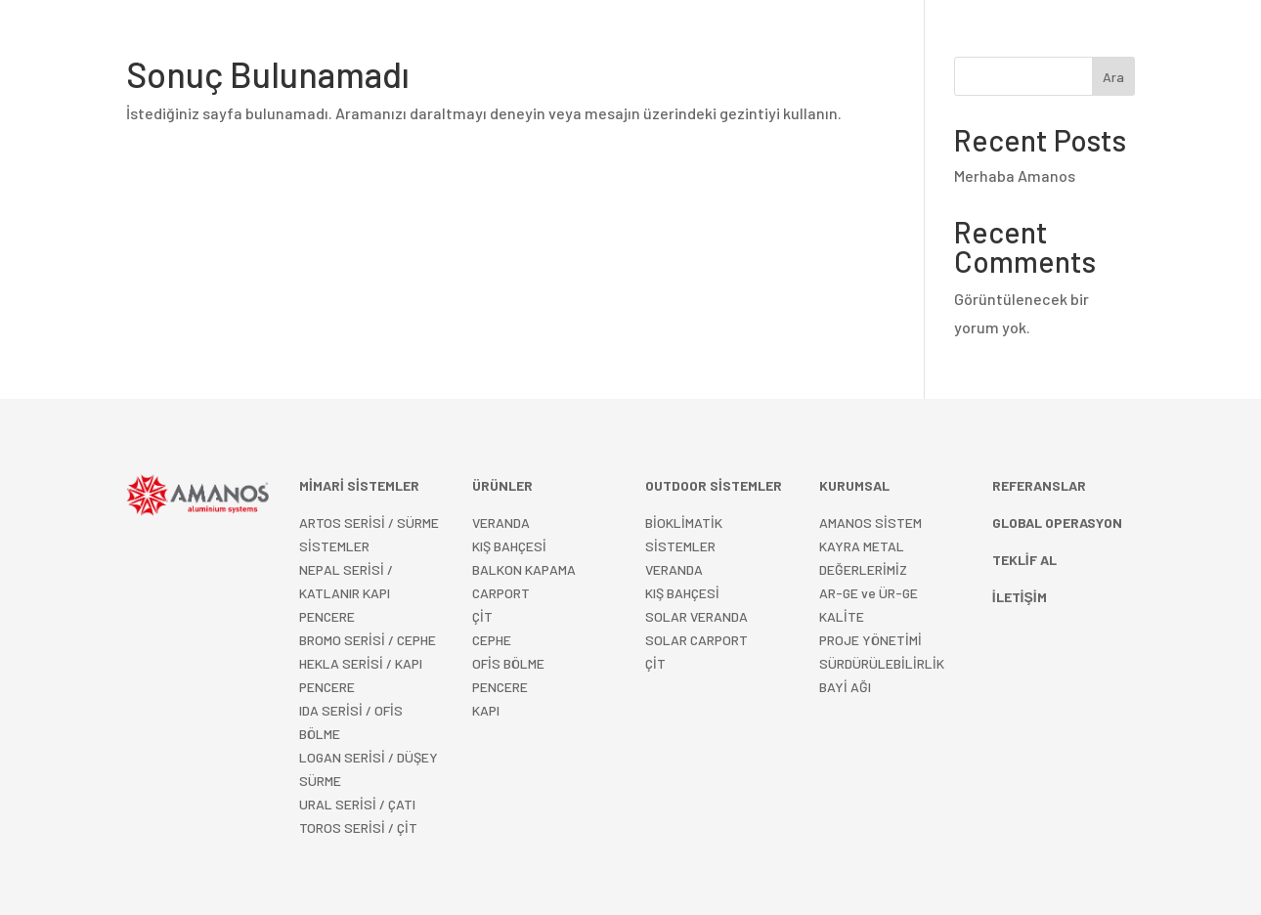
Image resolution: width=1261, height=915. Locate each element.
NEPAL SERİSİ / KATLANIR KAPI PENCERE (346, 593)
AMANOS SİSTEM (870, 522)
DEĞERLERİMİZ (863, 569)
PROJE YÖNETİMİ (870, 640)
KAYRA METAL (861, 546)
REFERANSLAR (778, 43)
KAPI (486, 710)
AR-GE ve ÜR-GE (868, 593)
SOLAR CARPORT (696, 640)
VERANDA (501, 522)
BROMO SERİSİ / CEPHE (367, 640)
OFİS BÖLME (508, 663)
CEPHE (491, 640)
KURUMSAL (882, 43)
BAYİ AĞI (845, 686)
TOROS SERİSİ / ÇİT (358, 827)
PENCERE (500, 686)
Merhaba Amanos (1014, 175)
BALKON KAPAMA (524, 569)
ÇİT (482, 616)
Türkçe (1053, 43)
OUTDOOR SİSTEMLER (621, 43)
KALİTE (841, 616)
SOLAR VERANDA (696, 616)
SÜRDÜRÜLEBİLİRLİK (881, 663)
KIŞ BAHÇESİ (682, 593)
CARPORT (501, 593)
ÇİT (655, 663)
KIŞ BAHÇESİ (509, 546)
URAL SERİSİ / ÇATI (357, 804)
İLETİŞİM (985, 43)
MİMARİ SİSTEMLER (452, 43)
